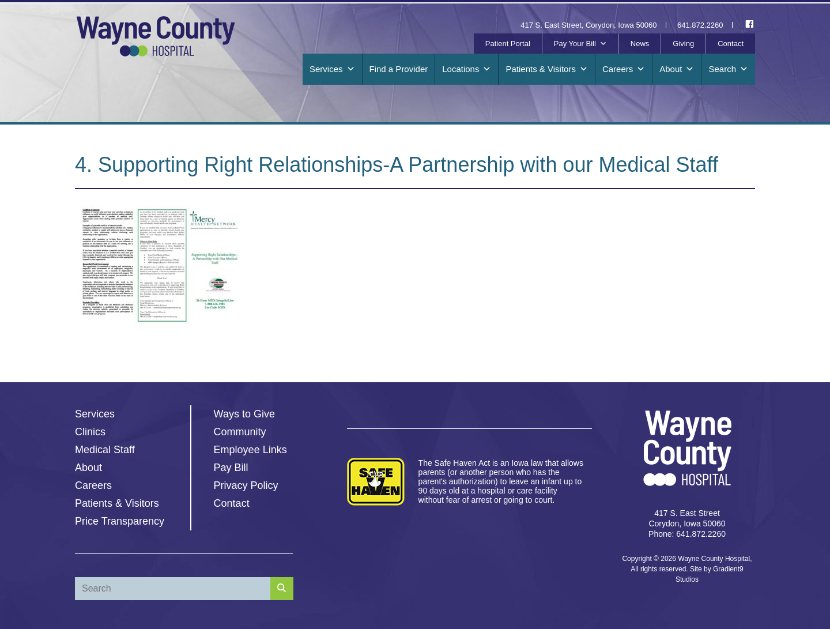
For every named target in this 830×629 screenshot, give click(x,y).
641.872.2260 (700, 25)
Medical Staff (105, 449)
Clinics (90, 432)
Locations (466, 69)
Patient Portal (507, 43)
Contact (731, 43)
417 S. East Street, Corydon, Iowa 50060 (588, 25)
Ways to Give (244, 414)
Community (240, 432)
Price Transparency (119, 521)
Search (728, 69)
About (676, 69)
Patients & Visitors (546, 69)
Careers (623, 69)
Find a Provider (398, 69)
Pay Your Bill (580, 43)
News (640, 43)
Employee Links (250, 449)
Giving (683, 43)
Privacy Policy (246, 485)
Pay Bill (231, 467)
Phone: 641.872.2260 (687, 533)
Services (332, 69)
